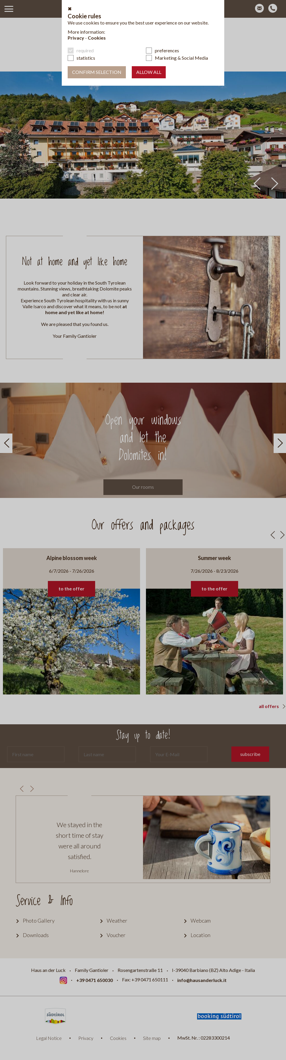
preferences (167, 50)
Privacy (76, 37)
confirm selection (96, 72)
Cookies (97, 37)
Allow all (148, 72)
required (85, 50)
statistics (86, 58)
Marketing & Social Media (181, 58)
